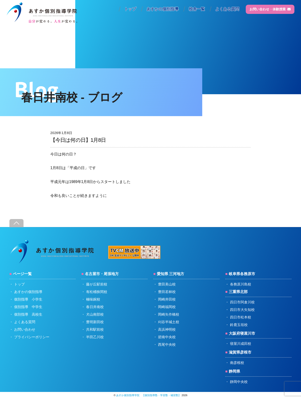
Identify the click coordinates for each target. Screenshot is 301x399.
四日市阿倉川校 (242, 302)
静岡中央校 (239, 382)
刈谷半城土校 (168, 322)
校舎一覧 (197, 9)
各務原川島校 (240, 284)
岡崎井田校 (167, 299)
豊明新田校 (95, 322)
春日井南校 (95, 307)
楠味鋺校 (93, 299)
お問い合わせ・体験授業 (270, 9)
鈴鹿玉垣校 (239, 325)
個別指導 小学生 (28, 299)
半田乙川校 (95, 337)
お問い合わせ (24, 329)
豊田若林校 (167, 292)
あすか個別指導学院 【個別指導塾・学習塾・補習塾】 (148, 395)
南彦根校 (237, 363)
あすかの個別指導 (162, 9)
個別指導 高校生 (28, 314)
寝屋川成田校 (240, 344)
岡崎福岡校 (167, 307)
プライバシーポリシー (31, 337)
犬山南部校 (95, 314)
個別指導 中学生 (28, 307)
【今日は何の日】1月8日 (78, 140)
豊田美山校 (167, 284)
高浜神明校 (167, 329)
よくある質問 (227, 9)
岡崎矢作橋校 (168, 314)
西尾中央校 (167, 344)
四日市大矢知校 (242, 310)
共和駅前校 (95, 329)
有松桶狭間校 (96, 292)
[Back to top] (16, 223)
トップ (130, 9)
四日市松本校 (240, 317)
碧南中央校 (167, 337)
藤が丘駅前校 (96, 284)
